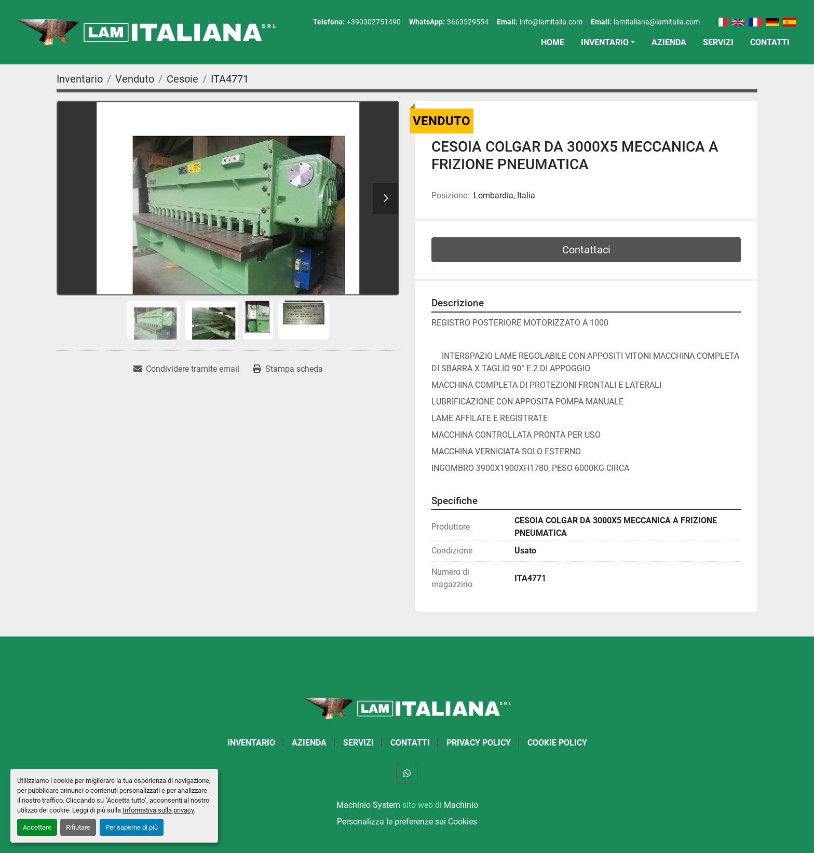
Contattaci (586, 249)
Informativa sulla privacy (158, 810)
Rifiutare (78, 827)
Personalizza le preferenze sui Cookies (407, 822)
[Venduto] (134, 79)
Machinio (461, 805)
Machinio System (368, 805)
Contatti (770, 42)
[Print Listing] (288, 369)
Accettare (37, 827)
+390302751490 (374, 22)
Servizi (718, 42)
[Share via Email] (186, 369)
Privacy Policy (478, 743)
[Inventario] (80, 79)
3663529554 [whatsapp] (468, 22)
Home (552, 42)
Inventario (605, 42)
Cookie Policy (557, 743)
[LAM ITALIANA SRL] (407, 708)
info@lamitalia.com (551, 22)
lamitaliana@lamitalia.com (657, 22)
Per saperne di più (131, 827)
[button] (608, 42)
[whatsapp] (407, 773)
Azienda (669, 42)
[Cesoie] (182, 79)
